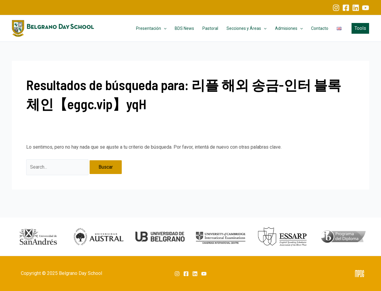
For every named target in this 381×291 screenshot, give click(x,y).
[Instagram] (336, 7)
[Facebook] (345, 7)
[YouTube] (365, 7)
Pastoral (210, 28)
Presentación (151, 28)
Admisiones (289, 28)
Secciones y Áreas (246, 28)
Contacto (319, 28)
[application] (163, 28)
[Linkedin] (355, 7)
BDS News (184, 28)
